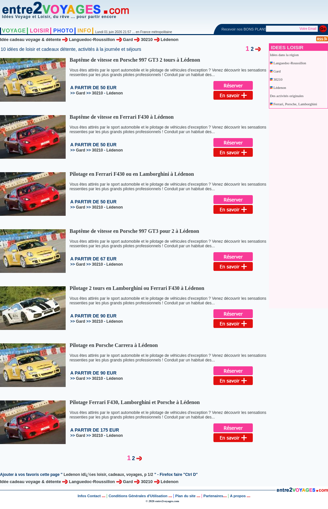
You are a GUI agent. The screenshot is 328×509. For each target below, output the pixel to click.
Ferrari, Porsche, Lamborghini (295, 104)
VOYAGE (14, 30)
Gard (128, 39)
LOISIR (39, 30)
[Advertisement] (296, 207)
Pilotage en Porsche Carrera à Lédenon (114, 345)
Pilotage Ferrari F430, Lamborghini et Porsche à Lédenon (135, 402)
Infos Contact (89, 496)
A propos (238, 496)
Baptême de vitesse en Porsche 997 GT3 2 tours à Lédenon (135, 60)
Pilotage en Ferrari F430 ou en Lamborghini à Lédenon (132, 174)
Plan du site (185, 496)
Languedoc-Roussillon (92, 39)
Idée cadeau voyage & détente (30, 39)
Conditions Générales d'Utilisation (138, 496)
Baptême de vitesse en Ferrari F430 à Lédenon (122, 117)
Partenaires (213, 496)
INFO (84, 30)
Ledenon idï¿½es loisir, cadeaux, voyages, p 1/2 (108, 474)
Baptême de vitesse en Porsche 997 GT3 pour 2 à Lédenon (134, 231)
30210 (147, 39)
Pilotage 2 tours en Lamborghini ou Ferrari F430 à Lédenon (137, 288)
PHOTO (63, 30)
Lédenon (169, 39)
